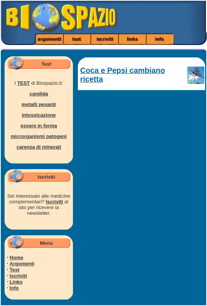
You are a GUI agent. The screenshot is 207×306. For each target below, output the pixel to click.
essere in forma (39, 125)
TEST (23, 83)
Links (15, 282)
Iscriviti (54, 202)
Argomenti (21, 263)
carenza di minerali (38, 147)
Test (14, 270)
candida (38, 94)
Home (16, 257)
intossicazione (39, 115)
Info (14, 288)
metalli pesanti (39, 104)
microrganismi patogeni (38, 136)
